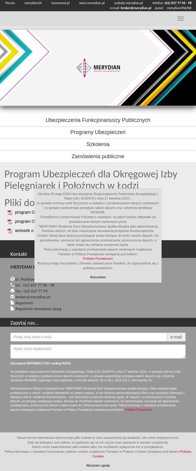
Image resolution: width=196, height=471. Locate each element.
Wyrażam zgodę (98, 465)
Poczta (10, 3)
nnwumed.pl (60, 3)
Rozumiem (98, 277)
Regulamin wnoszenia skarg (38, 308)
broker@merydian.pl (32, 297)
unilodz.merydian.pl (128, 3)
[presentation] (55, 426)
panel (159, 8)
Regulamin (24, 302)
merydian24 (33, 3)
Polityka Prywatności (98, 258)
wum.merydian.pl (92, 3)
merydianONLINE (179, 8)
